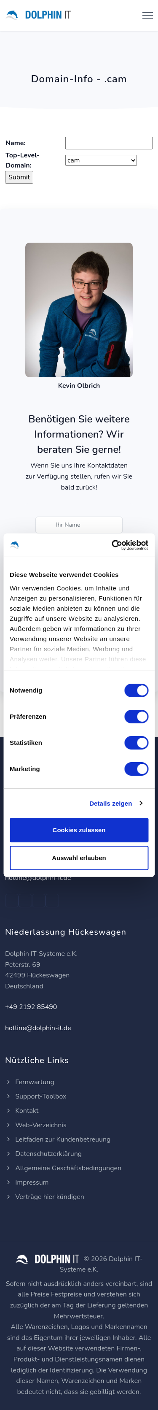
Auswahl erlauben (79, 857)
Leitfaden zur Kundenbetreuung (57, 1139)
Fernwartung (29, 1082)
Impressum (26, 1182)
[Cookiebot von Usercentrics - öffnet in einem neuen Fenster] (112, 545)
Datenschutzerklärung (43, 1153)
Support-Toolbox (36, 1096)
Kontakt (21, 1110)
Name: (15, 143)
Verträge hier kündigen (44, 1197)
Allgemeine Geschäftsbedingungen (63, 1168)
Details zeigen (110, 803)
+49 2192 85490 (31, 1007)
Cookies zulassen (79, 830)
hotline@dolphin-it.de (38, 877)
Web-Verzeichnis (36, 1125)
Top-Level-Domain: (22, 160)
